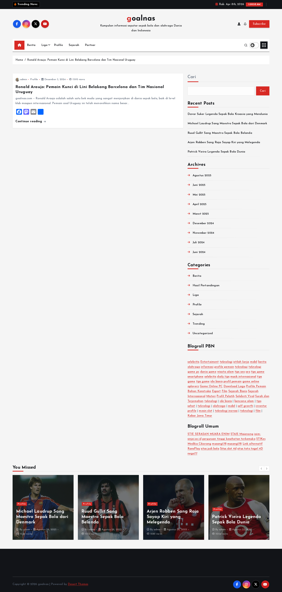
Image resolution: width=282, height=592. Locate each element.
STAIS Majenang (242, 434)
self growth (245, 406)
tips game (257, 371)
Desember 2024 (203, 223)
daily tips (223, 376)
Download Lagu (234, 386)
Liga (44, 45)
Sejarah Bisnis (237, 391)
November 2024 (203, 233)
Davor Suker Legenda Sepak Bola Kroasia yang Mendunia (228, 114)
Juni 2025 (199, 185)
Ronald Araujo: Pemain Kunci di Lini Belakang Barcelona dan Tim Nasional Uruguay (81, 60)
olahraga (219, 406)
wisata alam (225, 371)
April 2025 (200, 204)
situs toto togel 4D (250, 448)
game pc (193, 371)
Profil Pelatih (226, 396)
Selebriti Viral (245, 396)
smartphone (196, 376)
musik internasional (243, 376)
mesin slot (205, 410)
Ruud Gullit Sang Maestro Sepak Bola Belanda (220, 133)
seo (248, 371)
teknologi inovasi (226, 410)
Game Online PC (211, 386)
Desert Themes (78, 584)
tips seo (240, 371)
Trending (199, 323)
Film (225, 391)
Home (19, 60)
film (258, 410)
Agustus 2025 (202, 175)
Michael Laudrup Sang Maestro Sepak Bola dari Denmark (227, 123)
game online (250, 381)
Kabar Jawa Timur (200, 415)
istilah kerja (241, 361)
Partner (90, 45)
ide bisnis (216, 381)
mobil (253, 361)
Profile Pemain (256, 386)
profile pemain (224, 366)
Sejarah (74, 45)
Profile (58, 45)
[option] (43, 507)
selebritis (193, 361)
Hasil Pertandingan (206, 285)
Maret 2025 (201, 213)
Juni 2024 (199, 252)
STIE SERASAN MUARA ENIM (209, 434)
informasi (207, 366)
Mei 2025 (199, 194)
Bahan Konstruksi (199, 391)
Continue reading (30, 121)
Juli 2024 (198, 242)
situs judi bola (210, 448)
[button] (261, 468)
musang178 (219, 443)
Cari (192, 77)
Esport (216, 391)
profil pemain (233, 381)
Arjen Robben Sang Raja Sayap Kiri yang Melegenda (224, 142)
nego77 (192, 453)
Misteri (211, 396)
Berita (31, 45)
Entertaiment (209, 361)
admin (21, 79)
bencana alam (244, 401)
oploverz (193, 386)
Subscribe (259, 24)
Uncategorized (203, 333)
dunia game (208, 371)
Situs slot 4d (228, 448)
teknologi (226, 361)
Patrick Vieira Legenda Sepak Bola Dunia (216, 151)
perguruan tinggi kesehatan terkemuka (228, 439)
